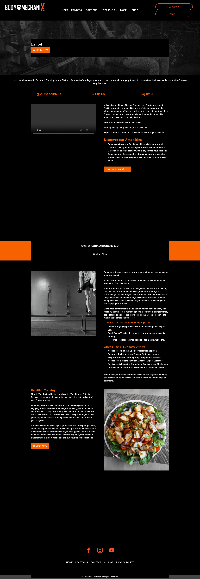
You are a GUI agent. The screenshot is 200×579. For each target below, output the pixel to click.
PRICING (100, 94)
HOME (65, 10)
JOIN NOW (42, 50)
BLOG (110, 563)
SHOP (135, 10)
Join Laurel (117, 169)
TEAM (149, 94)
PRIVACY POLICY (125, 563)
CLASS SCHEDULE (50, 94)
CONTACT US (98, 563)
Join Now (101, 254)
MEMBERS (76, 10)
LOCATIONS (81, 563)
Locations (174, 6)
